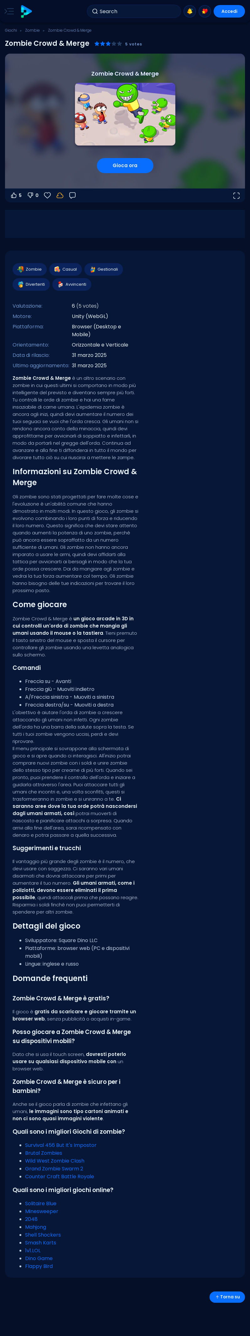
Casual (65, 269)
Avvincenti (71, 284)
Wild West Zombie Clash (54, 1160)
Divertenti (31, 284)
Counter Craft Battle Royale (59, 1176)
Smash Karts (40, 1242)
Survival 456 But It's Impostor (61, 1145)
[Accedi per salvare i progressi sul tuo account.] (60, 195)
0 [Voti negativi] (33, 195)
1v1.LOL (32, 1250)
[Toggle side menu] (8, 11)
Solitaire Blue (40, 1203)
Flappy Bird (39, 1266)
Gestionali (103, 269)
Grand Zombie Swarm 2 (54, 1168)
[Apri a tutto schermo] (236, 195)
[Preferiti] (47, 195)
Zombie (32, 30)
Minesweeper (41, 1211)
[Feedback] (72, 195)
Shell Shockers (43, 1234)
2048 (31, 1219)
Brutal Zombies (43, 1153)
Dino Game (39, 1258)
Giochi (11, 30)
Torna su (227, 1297)
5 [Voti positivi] (16, 195)
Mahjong (35, 1227)
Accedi (229, 11)
